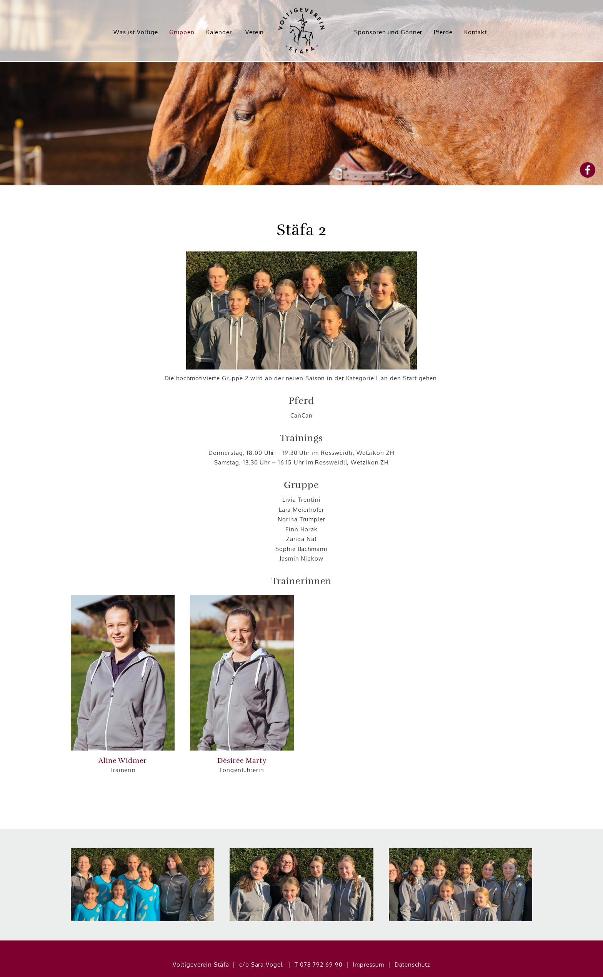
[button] (123, 673)
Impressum (368, 949)
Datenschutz (412, 949)
